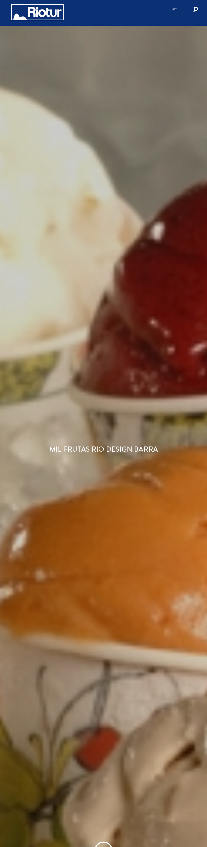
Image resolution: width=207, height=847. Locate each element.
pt (174, 9)
